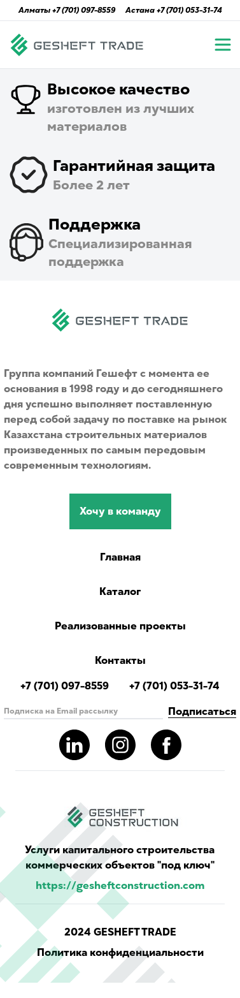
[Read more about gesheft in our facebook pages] (166, 745)
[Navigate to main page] (77, 44)
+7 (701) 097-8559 (83, 10)
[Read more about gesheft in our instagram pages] (120, 745)
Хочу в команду (120, 511)
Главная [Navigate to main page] (120, 557)
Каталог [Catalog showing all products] (120, 592)
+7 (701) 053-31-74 (189, 10)
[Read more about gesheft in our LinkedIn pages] (74, 745)
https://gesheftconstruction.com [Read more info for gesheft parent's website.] (120, 886)
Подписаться (202, 712)
